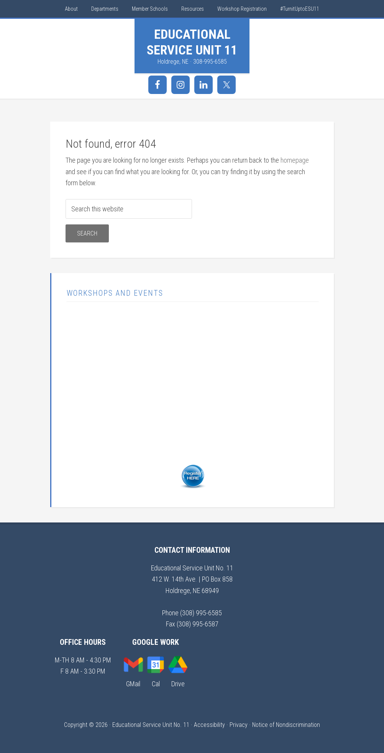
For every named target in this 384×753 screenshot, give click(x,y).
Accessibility (209, 724)
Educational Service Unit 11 (192, 42)
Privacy (239, 724)
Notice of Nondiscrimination (286, 724)
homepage (295, 160)
